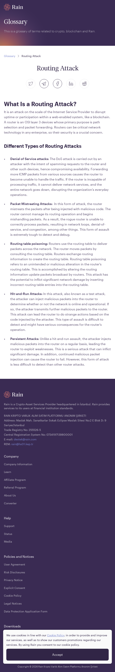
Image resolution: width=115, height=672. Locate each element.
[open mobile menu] (108, 7)
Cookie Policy (55, 635)
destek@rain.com (25, 439)
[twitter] (30, 83)
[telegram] (44, 83)
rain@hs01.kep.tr (22, 444)
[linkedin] (71, 83)
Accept (57, 654)
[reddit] (84, 83)
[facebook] (57, 83)
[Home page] (13, 7)
